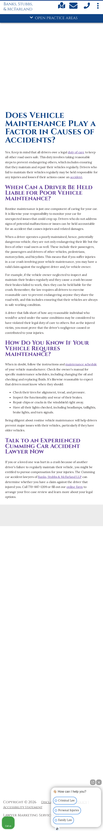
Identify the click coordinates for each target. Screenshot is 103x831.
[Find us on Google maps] (61, 8)
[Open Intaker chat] (57, 829)
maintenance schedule (81, 364)
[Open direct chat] (93, 782)
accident (76, 177)
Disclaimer (50, 802)
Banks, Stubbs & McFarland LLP (59, 477)
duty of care (76, 152)
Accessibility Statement (22, 807)
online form (75, 487)
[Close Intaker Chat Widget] (99, 782)
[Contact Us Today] (74, 6)
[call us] (86, 8)
